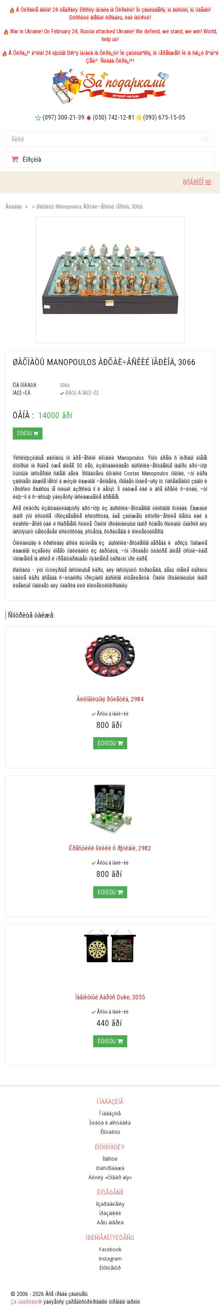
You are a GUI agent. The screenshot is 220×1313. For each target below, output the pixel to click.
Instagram (110, 1258)
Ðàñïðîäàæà (110, 1168)
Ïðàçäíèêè (110, 1213)
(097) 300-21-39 (63, 117)
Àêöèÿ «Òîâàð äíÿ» (110, 1177)
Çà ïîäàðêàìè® (26, 1301)
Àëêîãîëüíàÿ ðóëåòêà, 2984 (110, 699)
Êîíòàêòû (110, 1132)
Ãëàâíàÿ (13, 206)
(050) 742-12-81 (114, 117)
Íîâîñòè (110, 1158)
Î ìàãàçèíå (110, 1113)
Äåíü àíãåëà (110, 1222)
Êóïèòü (27, 433)
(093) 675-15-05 (164, 117)
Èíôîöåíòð (110, 1267)
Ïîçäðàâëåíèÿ (110, 1204)
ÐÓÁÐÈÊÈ (196, 182)
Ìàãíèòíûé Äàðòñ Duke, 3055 (110, 997)
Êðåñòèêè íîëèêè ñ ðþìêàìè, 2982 (110, 848)
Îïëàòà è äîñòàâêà (110, 1122)
